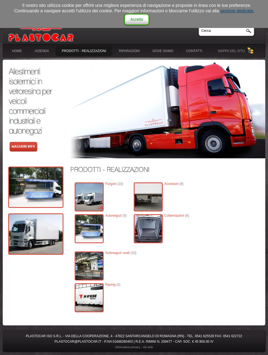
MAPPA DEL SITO (231, 51)
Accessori (171, 184)
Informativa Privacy (127, 347)
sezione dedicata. (237, 10)
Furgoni (110, 184)
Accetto (136, 19)
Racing (110, 285)
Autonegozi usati (117, 253)
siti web (148, 347)
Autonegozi (113, 215)
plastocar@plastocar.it (78, 341)
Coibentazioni (174, 215)
